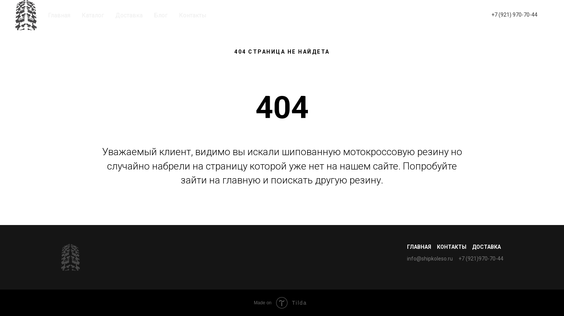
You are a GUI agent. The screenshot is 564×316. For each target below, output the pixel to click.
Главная (59, 15)
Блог (161, 15)
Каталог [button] (93, 15)
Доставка (129, 15)
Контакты (193, 15)
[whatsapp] (461, 15)
